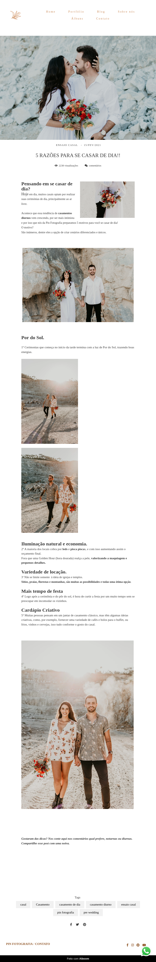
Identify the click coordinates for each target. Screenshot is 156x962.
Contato (103, 18)
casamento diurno (101, 904)
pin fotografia (65, 912)
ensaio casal (128, 904)
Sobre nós (126, 11)
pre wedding (91, 912)
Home (51, 11)
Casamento (43, 904)
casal (23, 904)
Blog (101, 11)
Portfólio (76, 11)
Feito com (78, 958)
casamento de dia (69, 904)
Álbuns (77, 18)
